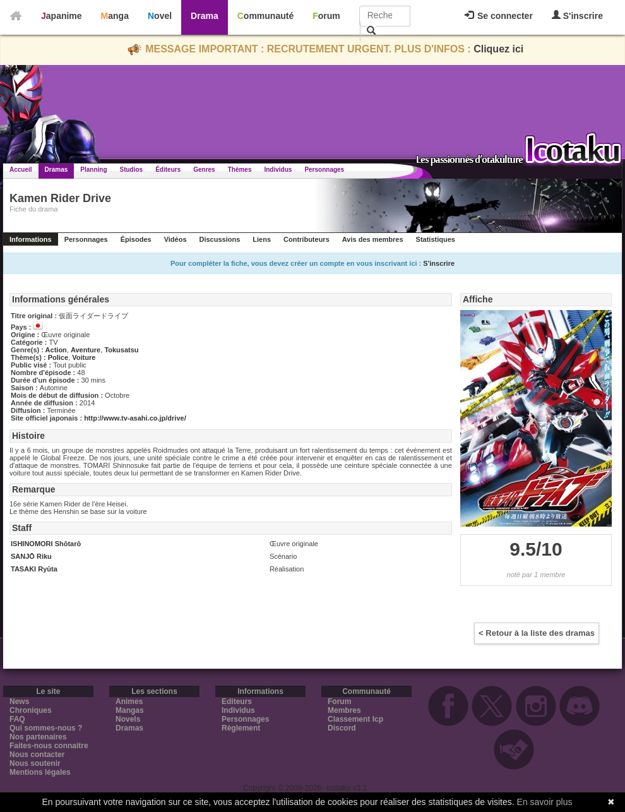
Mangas (130, 710)
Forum (326, 16)
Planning (93, 169)
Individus (278, 169)
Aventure (85, 350)
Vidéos (175, 239)
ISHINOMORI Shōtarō (46, 543)
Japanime (61, 16)
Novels (128, 719)
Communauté (265, 16)
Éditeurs (168, 169)
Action (56, 350)
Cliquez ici (498, 49)
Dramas (56, 169)
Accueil (20, 169)
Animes (129, 701)
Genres (204, 169)
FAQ (17, 719)
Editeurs (237, 701)
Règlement (241, 728)
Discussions (220, 239)
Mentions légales (40, 772)
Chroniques (30, 710)
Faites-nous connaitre (48, 745)
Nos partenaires (38, 736)
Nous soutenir (35, 763)
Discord (342, 728)
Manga (115, 16)
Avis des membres (372, 239)
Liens (262, 239)
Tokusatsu (121, 350)
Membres (344, 710)
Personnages (324, 169)
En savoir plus (545, 802)
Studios (131, 169)
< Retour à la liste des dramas (537, 633)
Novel (160, 16)
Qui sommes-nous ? (45, 728)
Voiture (83, 357)
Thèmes (240, 169)
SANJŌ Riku (31, 556)
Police (58, 357)
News (19, 701)
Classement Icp (355, 719)
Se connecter (499, 16)
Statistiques (435, 239)
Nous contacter (36, 754)
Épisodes (136, 239)
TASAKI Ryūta (34, 569)
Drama (204, 16)
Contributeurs (306, 239)
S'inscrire (577, 15)
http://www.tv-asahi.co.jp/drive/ (135, 418)
